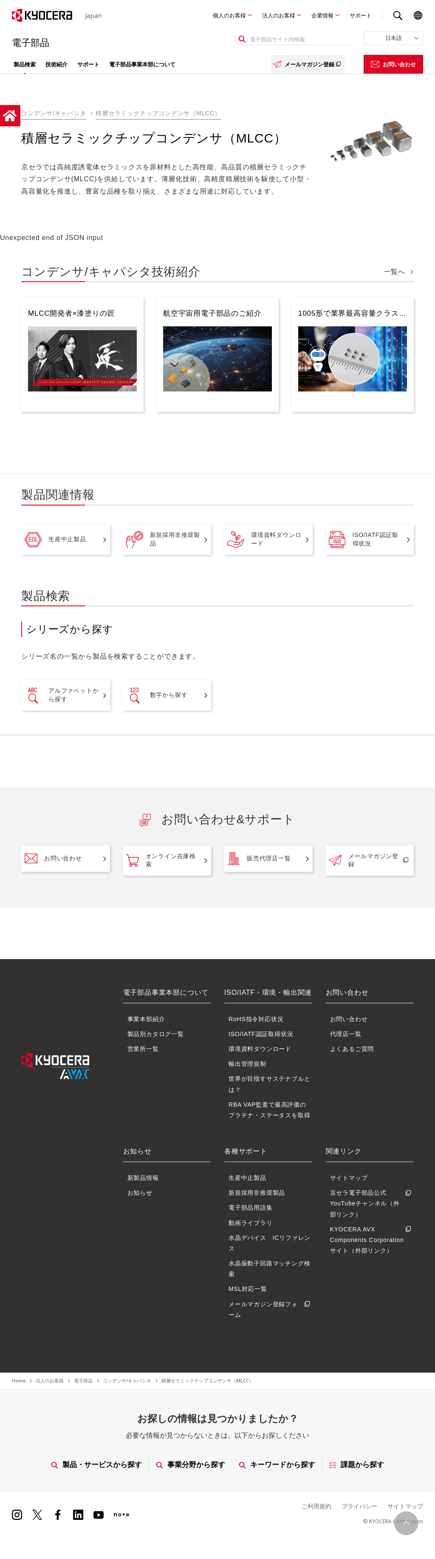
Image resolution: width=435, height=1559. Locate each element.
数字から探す (157, 695)
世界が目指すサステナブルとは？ (269, 1084)
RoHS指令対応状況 (256, 1018)
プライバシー (359, 1506)
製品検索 (25, 64)
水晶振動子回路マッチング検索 (269, 1268)
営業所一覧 (143, 1048)
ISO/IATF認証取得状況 (363, 539)
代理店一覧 (346, 1034)
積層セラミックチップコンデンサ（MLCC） (158, 113)
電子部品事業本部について (142, 64)
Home (18, 1380)
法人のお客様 (278, 15)
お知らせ (140, 1192)
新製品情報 (143, 1177)
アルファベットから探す (62, 695)
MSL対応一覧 (248, 1288)
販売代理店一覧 (259, 858)
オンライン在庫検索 (161, 860)
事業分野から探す (190, 1464)
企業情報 (322, 15)
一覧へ (396, 271)
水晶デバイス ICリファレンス (270, 1243)
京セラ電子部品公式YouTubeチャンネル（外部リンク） (372, 1204)
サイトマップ (349, 1177)
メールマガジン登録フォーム (270, 1309)
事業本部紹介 (146, 1018)
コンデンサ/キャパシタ (53, 113)
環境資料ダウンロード (264, 539)
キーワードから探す (277, 1464)
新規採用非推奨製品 (163, 539)
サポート (361, 15)
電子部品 (83, 1380)
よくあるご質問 (352, 1048)
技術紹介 (56, 64)
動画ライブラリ (251, 1222)
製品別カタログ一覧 (155, 1034)
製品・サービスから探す (96, 1464)
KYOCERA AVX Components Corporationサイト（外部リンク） (372, 1240)
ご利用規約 (316, 1506)
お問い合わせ (393, 64)
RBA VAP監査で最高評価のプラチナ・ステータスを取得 (269, 1110)
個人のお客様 (229, 15)
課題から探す (357, 1464)
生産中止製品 (55, 539)
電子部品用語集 (251, 1207)
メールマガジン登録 (308, 64)
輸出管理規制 (247, 1063)
